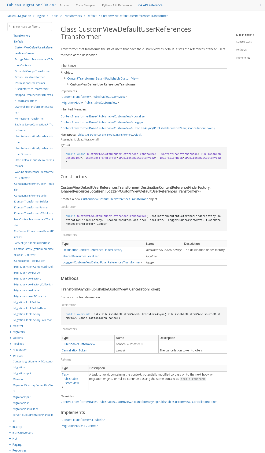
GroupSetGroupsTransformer (33, 71)
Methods (241, 49)
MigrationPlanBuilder (25, 409)
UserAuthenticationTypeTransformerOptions (34, 151)
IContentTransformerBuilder (31, 201)
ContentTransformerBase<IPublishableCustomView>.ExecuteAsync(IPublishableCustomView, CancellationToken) (138, 128)
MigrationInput (21, 397)
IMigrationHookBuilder (27, 272)
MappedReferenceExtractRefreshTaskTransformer (34, 98)
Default (92, 16)
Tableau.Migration (18, 16)
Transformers (72, 16)
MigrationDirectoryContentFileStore (33, 388)
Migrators (19, 332)
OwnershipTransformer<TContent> (34, 109)
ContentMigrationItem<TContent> (33, 361)
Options (18, 338)
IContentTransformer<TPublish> (33, 213)
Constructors (244, 41)
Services (18, 355)
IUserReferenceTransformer (31, 89)
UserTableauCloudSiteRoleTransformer (34, 163)
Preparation (20, 349)
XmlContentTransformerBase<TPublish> (34, 234)
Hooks (53, 16)
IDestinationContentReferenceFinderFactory (92, 250)
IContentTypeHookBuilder (29, 261)
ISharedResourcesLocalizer (80, 256)
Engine (40, 16)
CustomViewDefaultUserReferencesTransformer (134, 16)
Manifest (18, 326)
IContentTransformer (75, 97)
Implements (243, 57)
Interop (17, 427)
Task (65, 374)
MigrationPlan (21, 403)
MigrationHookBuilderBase (30, 308)
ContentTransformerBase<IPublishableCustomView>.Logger (102, 122)
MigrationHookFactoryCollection (33, 320)
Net (14, 438)
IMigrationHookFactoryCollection (33, 284)
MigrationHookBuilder (27, 302)
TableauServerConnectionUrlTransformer (34, 127)
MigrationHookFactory (27, 314)
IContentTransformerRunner (31, 207)
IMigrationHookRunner (27, 290)
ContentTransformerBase (85, 78)
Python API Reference (117, 5)
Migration (18, 379)
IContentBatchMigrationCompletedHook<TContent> (34, 252)
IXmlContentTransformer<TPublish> (33, 222)
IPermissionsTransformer (30, 83)
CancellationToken (74, 350)
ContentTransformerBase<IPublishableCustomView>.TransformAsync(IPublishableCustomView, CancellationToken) (139, 402)
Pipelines (18, 344)
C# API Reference (150, 5)
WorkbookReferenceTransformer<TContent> (34, 175)
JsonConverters (22, 433)
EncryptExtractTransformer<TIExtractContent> (34, 62)
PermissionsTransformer (30, 118)
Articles (65, 5)
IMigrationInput (22, 373)
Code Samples (86, 5)
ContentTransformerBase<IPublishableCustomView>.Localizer (103, 116)
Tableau (81, 134)
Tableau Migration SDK (27, 4)
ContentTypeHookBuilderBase (32, 243)
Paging (17, 444)
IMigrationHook (71, 103)
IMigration (19, 367)
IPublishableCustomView (121, 78)
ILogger (67, 262)
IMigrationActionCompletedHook (33, 266)
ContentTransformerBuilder (31, 195)
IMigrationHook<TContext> (30, 296)
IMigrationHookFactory (27, 278)
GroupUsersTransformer (30, 77)
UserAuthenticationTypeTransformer (34, 139)
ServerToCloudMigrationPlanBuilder (33, 418)
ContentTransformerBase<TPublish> (34, 186)
